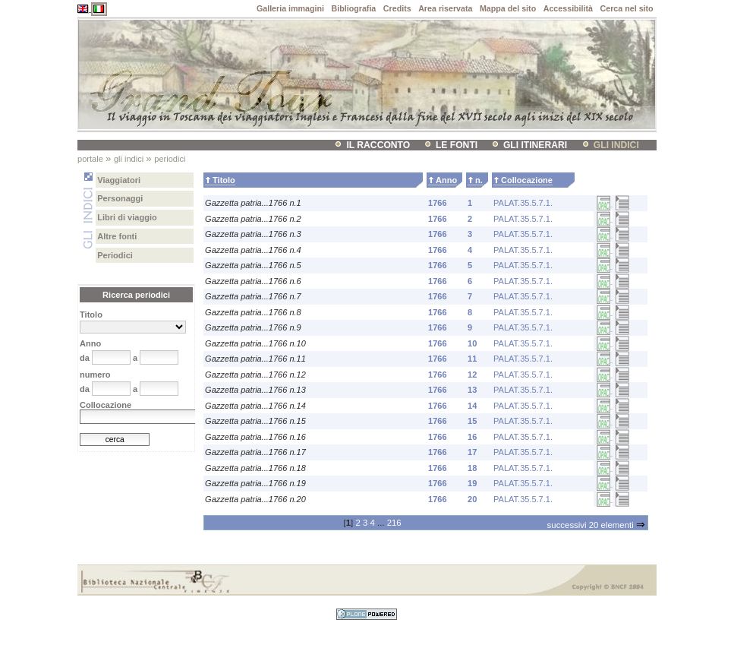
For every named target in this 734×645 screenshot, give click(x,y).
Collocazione (527, 180)
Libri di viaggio (126, 217)
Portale (90, 158)
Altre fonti (117, 236)
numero (95, 374)
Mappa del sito (508, 8)
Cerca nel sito (627, 8)
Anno (446, 180)
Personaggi (120, 198)
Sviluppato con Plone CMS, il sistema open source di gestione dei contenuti (366, 614)
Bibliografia (354, 8)
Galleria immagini (290, 8)
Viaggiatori (118, 180)
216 (394, 522)
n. (479, 180)
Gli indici (616, 145)
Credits (397, 8)
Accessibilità (568, 8)
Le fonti (456, 145)
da (85, 357)
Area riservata (445, 8)
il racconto (378, 145)
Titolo (224, 180)
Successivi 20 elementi (596, 525)
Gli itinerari (535, 145)
